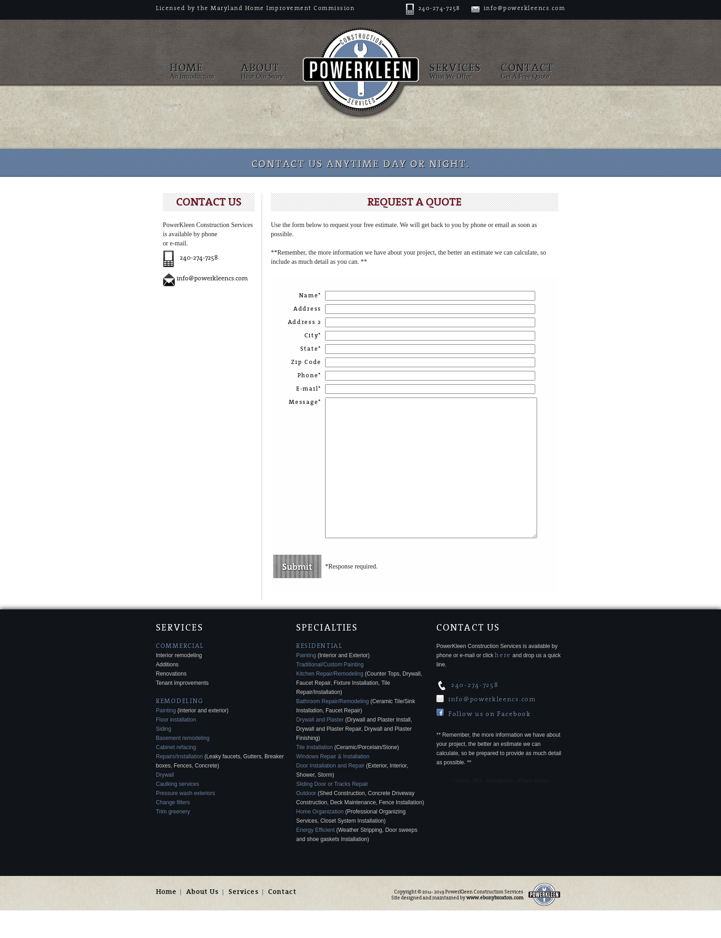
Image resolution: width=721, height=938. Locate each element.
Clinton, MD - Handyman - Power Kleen (500, 808)
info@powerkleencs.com (518, 8)
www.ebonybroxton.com (494, 925)
